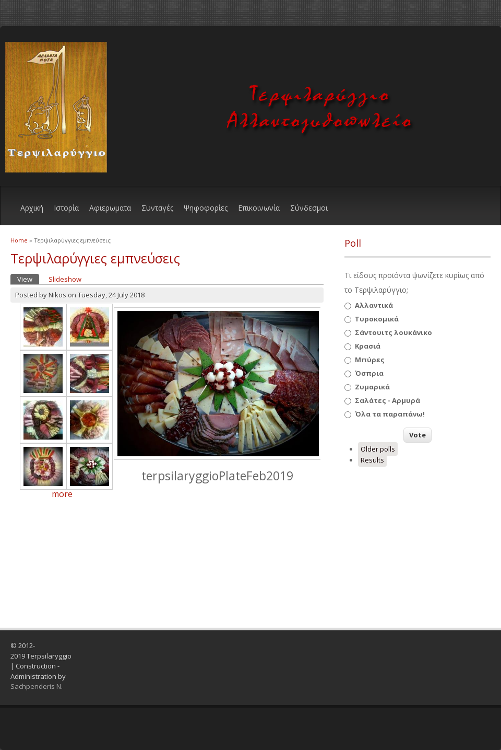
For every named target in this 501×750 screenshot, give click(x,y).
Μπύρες (370, 359)
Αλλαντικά (374, 305)
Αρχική (31, 208)
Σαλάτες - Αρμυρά (387, 400)
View (28, 279)
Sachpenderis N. (36, 686)
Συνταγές (157, 208)
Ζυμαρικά (372, 386)
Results (372, 460)
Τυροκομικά (377, 319)
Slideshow (65, 279)
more (62, 494)
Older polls (378, 449)
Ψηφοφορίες (206, 208)
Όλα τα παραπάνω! (390, 414)
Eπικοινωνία (259, 208)
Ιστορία (66, 208)
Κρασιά (367, 346)
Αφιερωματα (110, 208)
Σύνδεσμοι (309, 208)
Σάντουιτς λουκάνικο (393, 332)
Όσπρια (369, 373)
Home (19, 240)
